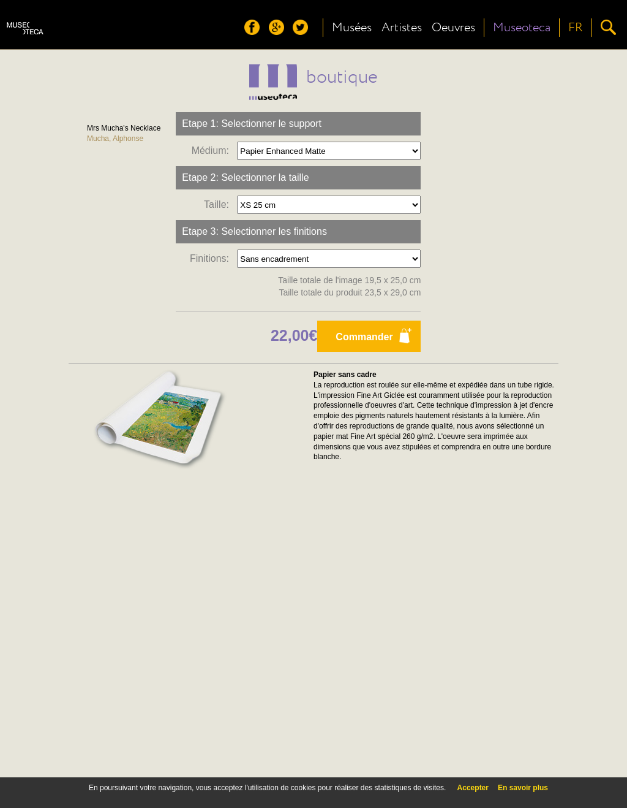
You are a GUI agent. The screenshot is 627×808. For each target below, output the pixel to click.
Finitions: (212, 258)
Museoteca (521, 27)
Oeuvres (453, 27)
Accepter (473, 787)
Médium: (213, 150)
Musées (352, 27)
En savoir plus (523, 787)
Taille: (219, 204)
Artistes (401, 27)
